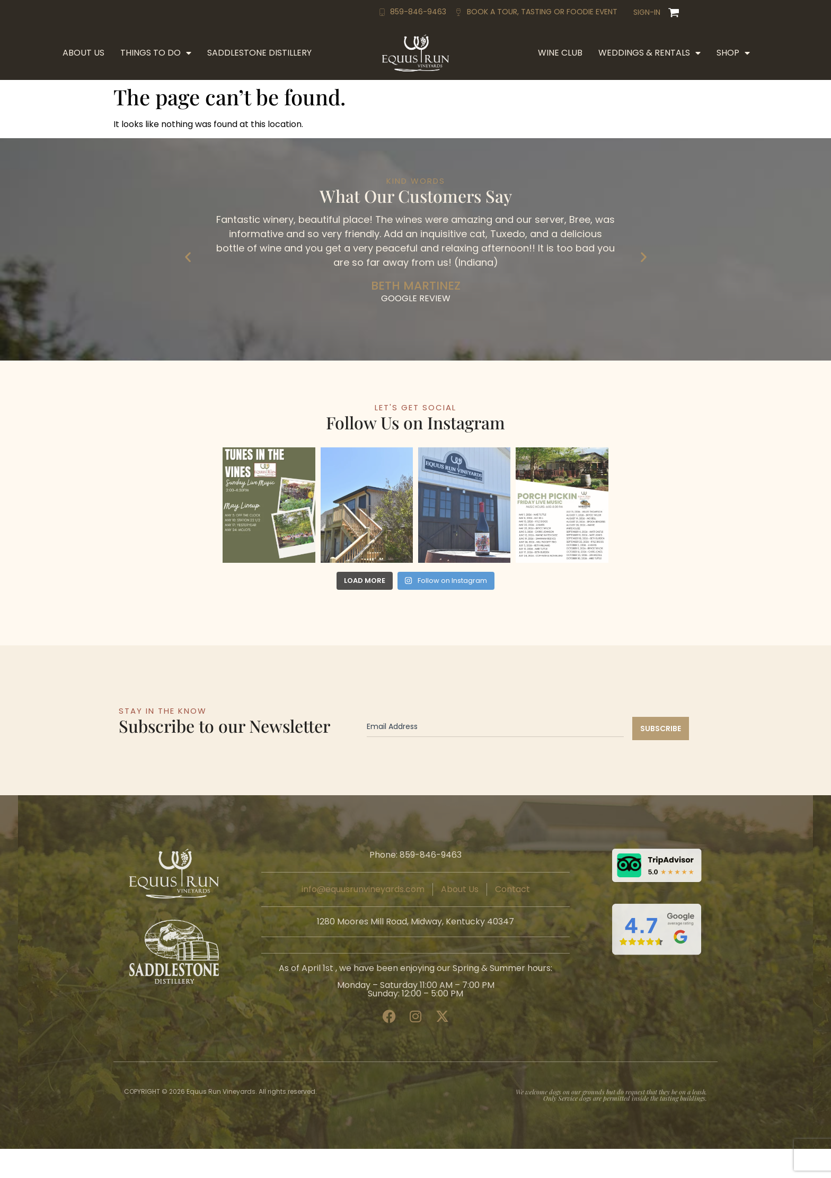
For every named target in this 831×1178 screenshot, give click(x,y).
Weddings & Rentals (649, 52)
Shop (733, 52)
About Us (83, 53)
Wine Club (560, 53)
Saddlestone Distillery (259, 53)
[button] (188, 256)
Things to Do (155, 52)
